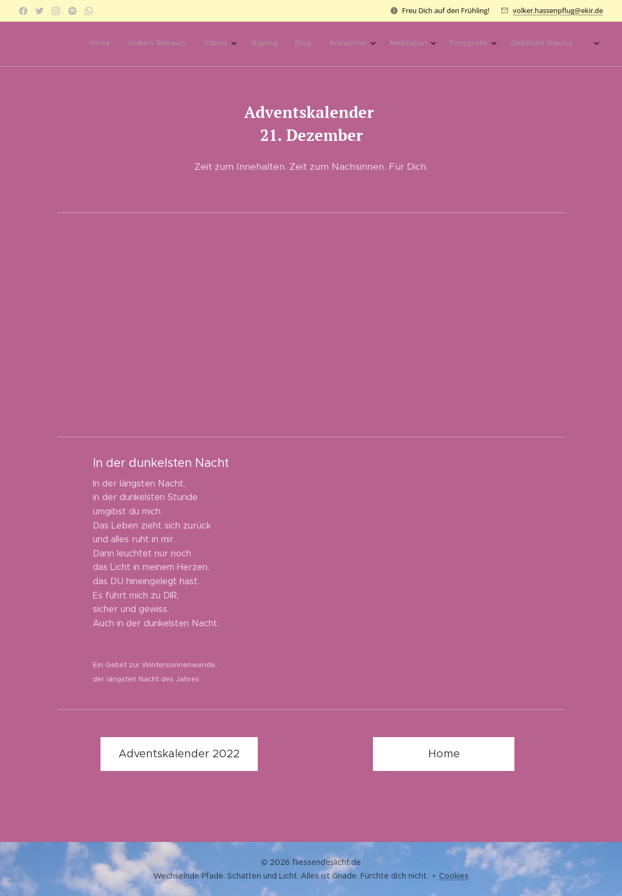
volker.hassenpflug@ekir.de (558, 10)
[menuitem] (211, 44)
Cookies (454, 876)
